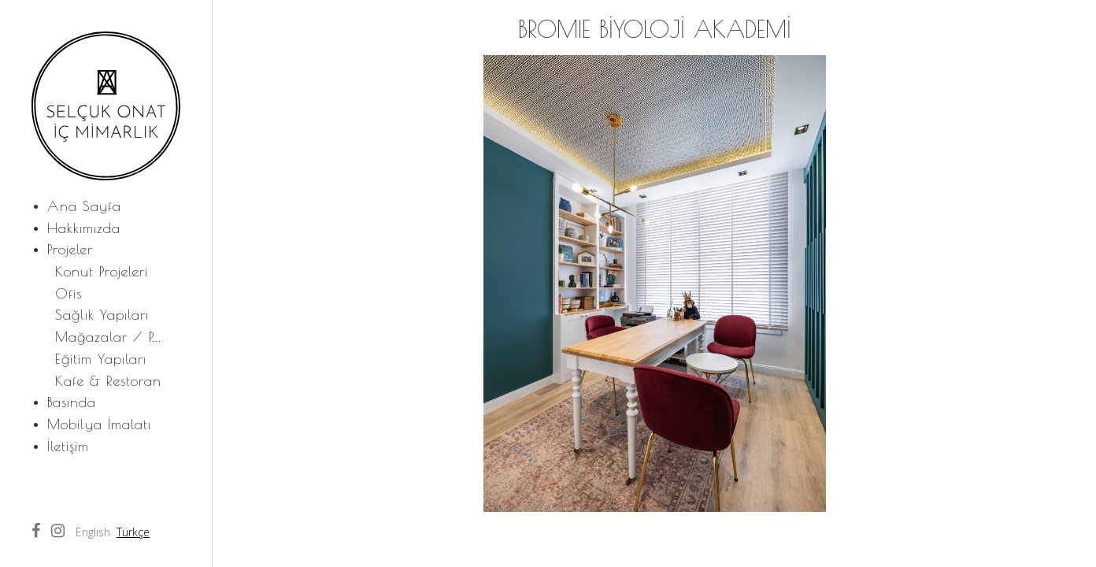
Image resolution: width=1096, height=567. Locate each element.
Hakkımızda (83, 228)
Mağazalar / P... (108, 336)
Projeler (70, 249)
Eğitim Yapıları (100, 358)
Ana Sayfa (84, 206)
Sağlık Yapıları (102, 314)
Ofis (68, 293)
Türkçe (133, 531)
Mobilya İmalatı (99, 424)
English (93, 531)
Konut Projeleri (101, 271)
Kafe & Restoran (108, 380)
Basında (71, 402)
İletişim (68, 446)
